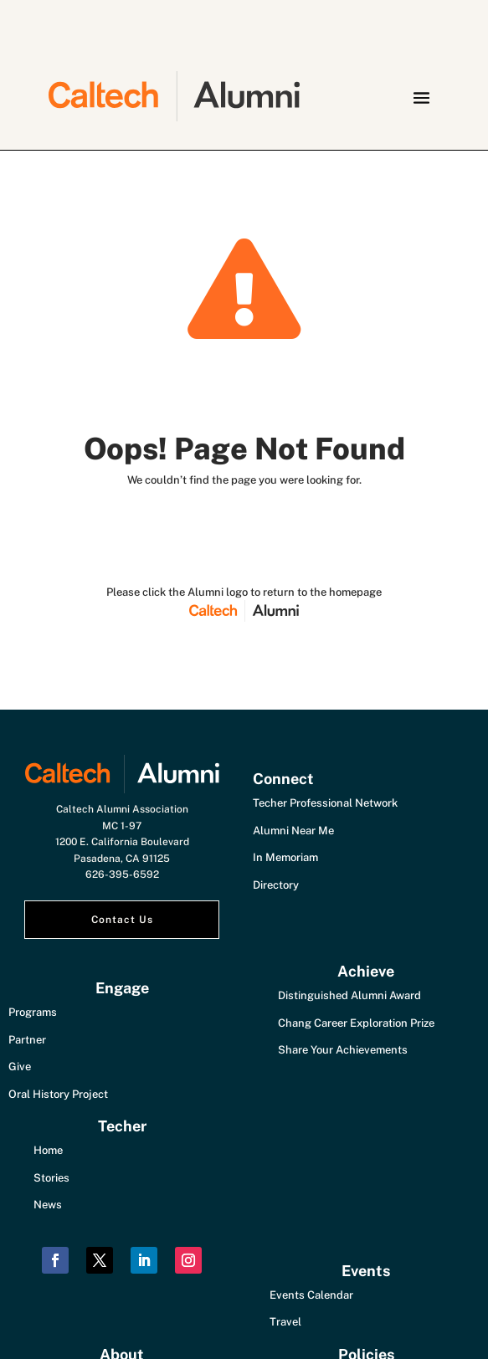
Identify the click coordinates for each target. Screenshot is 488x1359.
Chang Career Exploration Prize (356, 1023)
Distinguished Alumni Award (349, 995)
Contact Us (122, 920)
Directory (276, 885)
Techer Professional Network (325, 803)
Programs (32, 1012)
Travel (285, 1321)
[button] (421, 97)
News (47, 1204)
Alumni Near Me (293, 830)
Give (19, 1066)
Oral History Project (58, 1094)
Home (48, 1150)
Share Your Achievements (343, 1050)
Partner (27, 1039)
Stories (51, 1178)
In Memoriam (285, 857)
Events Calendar (311, 1295)
